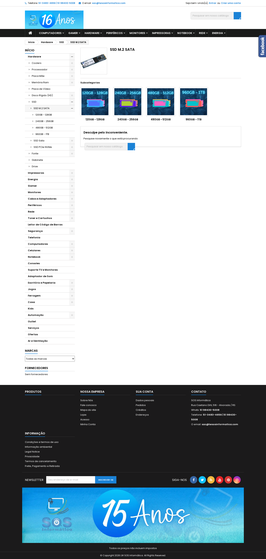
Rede (202, 33)
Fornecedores (36, 368)
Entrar (212, 3)
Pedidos (141, 405)
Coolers (36, 63)
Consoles (34, 263)
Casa (31, 302)
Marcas (31, 351)
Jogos (32, 289)
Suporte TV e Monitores (43, 270)
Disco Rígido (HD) (42, 95)
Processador (39, 69)
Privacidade (32, 456)
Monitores (137, 33)
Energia (217, 33)
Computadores (50, 33)
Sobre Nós (86, 400)
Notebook (184, 33)
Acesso (84, 419)
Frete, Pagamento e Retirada (42, 466)
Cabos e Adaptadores (42, 198)
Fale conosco (88, 405)
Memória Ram (40, 82)
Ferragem (34, 295)
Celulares (34, 250)
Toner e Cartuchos (40, 218)
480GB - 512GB (44, 127)
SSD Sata (39, 140)
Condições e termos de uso (42, 442)
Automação (36, 315)
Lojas (83, 414)
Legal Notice (32, 451)
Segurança (35, 231)
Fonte (35, 153)
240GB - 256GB (44, 121)
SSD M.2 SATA (42, 108)
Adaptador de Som (40, 276)
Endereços (142, 414)
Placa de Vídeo (41, 89)
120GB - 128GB (43, 114)
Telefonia (34, 237)
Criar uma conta (231, 3)
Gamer (73, 33)
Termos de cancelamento (41, 461)
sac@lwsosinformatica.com (108, 3)
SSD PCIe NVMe (43, 147)
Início (29, 50)
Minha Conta (88, 424)
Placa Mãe (38, 76)
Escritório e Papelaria (41, 282)
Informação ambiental (38, 447)
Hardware (92, 33)
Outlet (32, 321)
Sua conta (144, 392)
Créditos (141, 410)
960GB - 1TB (42, 134)
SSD (34, 102)
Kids (30, 308)
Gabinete (37, 160)
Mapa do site (88, 410)
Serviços (33, 328)
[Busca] (216, 15)
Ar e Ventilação (38, 341)
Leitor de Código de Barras (45, 224)
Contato (198, 392)
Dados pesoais (145, 400)
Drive (35, 166)
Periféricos (114, 33)
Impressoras (161, 33)
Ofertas (33, 334)
